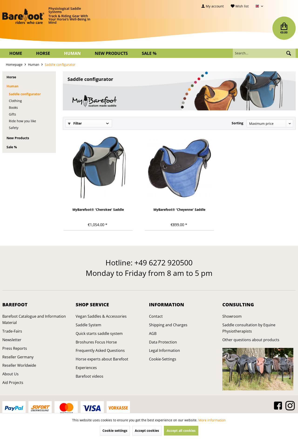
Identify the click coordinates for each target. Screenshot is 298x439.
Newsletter (11, 339)
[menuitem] (212, 6)
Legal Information (164, 350)
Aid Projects (12, 382)
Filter (75, 123)
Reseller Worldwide (19, 365)
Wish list (240, 6)
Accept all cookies (181, 430)
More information (212, 420)
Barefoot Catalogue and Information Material (34, 319)
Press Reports (14, 348)
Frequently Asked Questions (100, 350)
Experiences (86, 367)
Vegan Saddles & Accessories (101, 316)
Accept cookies (147, 430)
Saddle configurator (25, 94)
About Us (10, 373)
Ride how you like (22, 121)
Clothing (15, 101)
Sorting (237, 123)
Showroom (232, 316)
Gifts (12, 114)
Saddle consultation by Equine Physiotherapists (248, 328)
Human (12, 86)
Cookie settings (114, 430)
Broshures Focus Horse (96, 342)
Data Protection (163, 342)
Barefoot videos (89, 376)
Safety (13, 127)
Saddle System (88, 324)
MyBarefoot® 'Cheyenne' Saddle (179, 209)
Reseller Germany (18, 357)
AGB (152, 333)
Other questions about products (250, 339)
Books (13, 107)
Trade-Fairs (12, 331)
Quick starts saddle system (99, 333)
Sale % (12, 147)
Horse (11, 77)
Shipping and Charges (168, 324)
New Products (18, 138)
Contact (156, 316)
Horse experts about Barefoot (102, 359)
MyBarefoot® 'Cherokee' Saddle (98, 209)
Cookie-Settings (162, 359)
